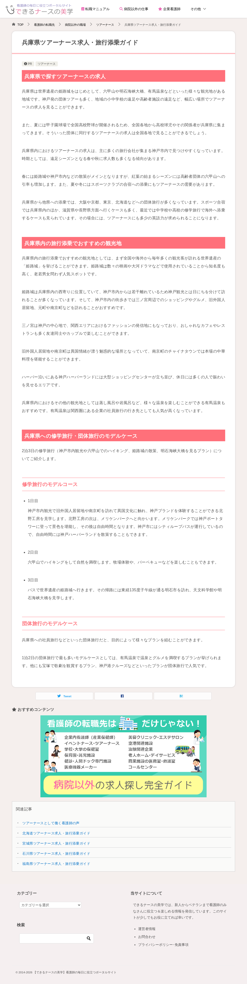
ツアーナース (47, 64)
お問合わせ (146, 937)
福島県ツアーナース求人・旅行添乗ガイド (56, 864)
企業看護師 (169, 9)
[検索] (56, 938)
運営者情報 (146, 929)
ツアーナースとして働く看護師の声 (50, 823)
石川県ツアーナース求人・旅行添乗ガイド (56, 853)
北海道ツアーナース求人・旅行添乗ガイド (56, 833)
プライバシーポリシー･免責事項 (163, 945)
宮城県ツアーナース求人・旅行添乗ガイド (56, 843)
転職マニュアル (95, 9)
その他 (195, 9)
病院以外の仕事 (134, 9)
